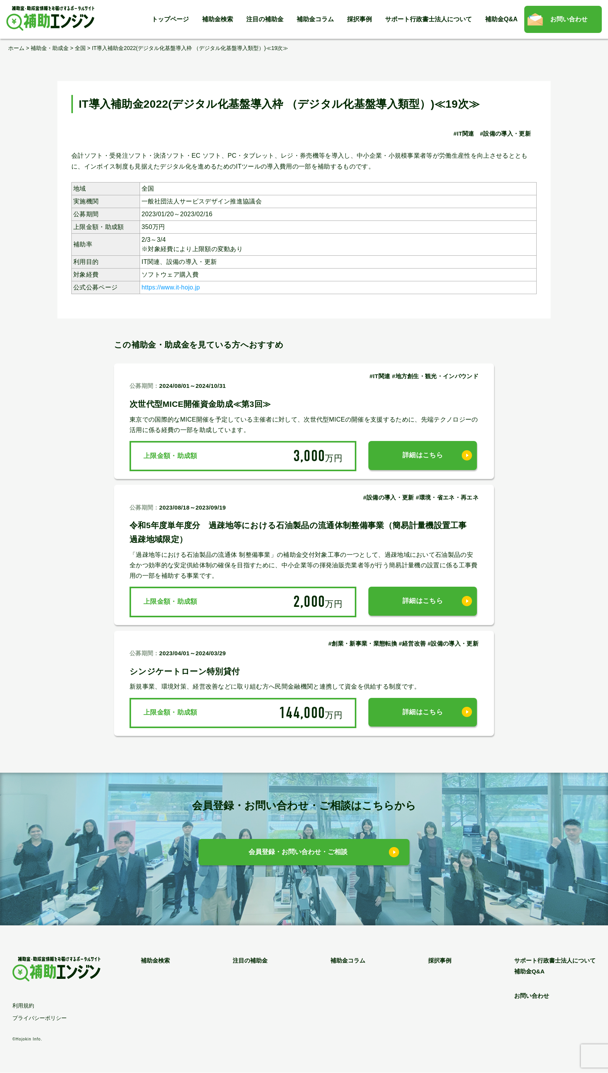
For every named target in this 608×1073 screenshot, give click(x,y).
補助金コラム (315, 19)
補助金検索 (217, 19)
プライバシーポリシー (39, 1018)
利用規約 (23, 1006)
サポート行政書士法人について (428, 19)
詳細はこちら (422, 455)
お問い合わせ (568, 19)
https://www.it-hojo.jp (171, 287)
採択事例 (359, 19)
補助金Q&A (501, 19)
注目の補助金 (264, 19)
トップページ (170, 19)
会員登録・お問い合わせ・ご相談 (298, 852)
